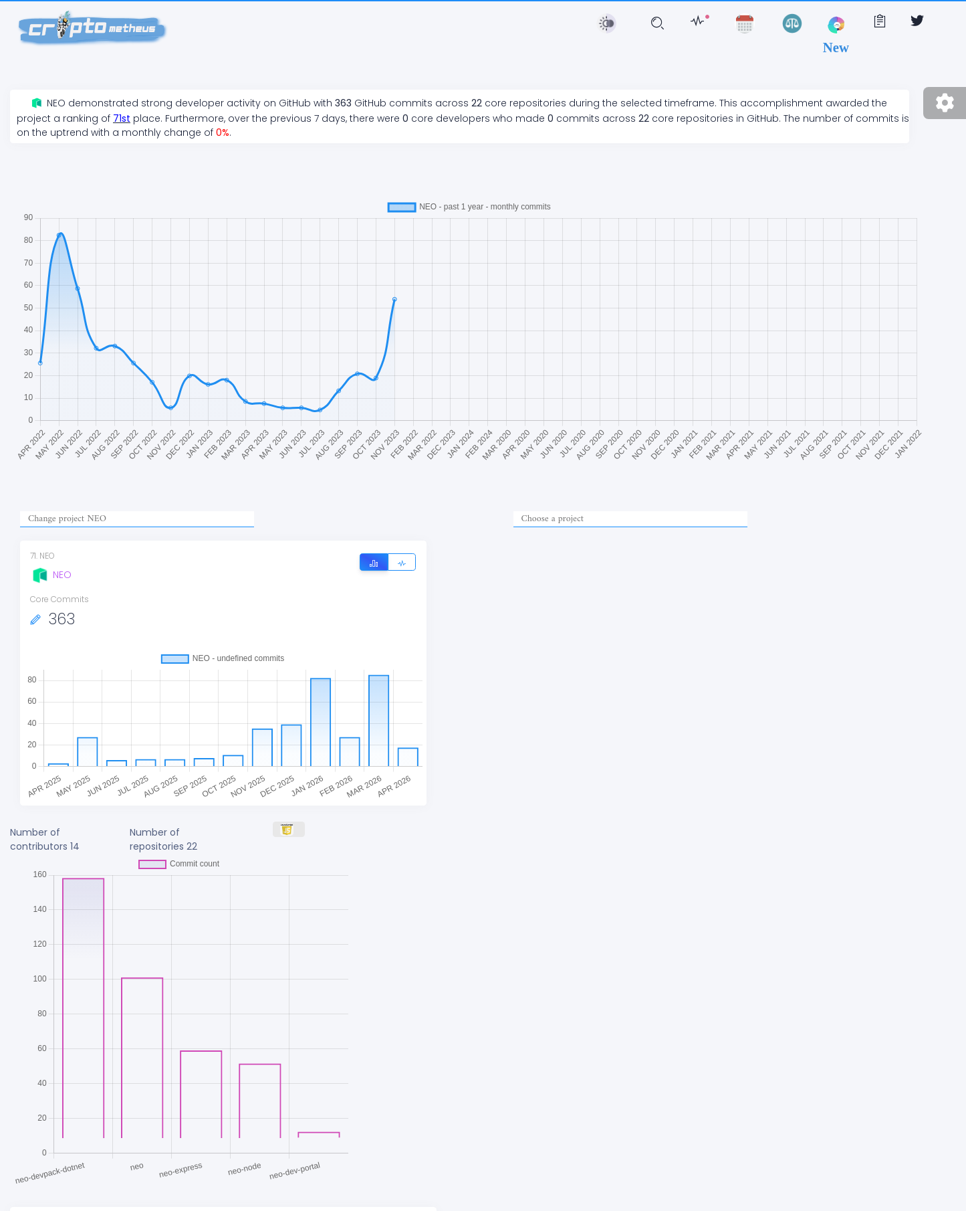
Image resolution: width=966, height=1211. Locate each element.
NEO (51, 574)
